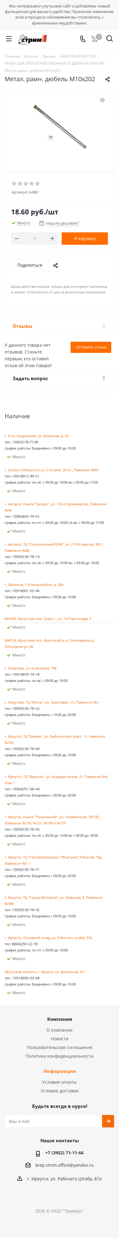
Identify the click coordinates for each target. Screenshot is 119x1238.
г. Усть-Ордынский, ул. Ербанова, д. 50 (36, 435)
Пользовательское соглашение (59, 1047)
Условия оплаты (59, 1082)
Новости (59, 1039)
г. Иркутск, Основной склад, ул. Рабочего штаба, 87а (48, 937)
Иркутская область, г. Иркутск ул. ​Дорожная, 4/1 (45, 971)
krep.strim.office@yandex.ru (64, 1165)
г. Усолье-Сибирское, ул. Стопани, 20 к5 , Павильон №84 (51, 470)
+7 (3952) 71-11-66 (64, 1153)
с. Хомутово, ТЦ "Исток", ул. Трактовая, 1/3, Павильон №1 (52, 702)
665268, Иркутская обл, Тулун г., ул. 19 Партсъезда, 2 (48, 618)
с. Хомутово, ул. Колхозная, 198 (30, 668)
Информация (59, 1071)
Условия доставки (60, 1091)
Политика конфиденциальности (59, 1056)
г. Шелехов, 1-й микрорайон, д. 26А (34, 584)
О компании (59, 1030)
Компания (59, 1019)
